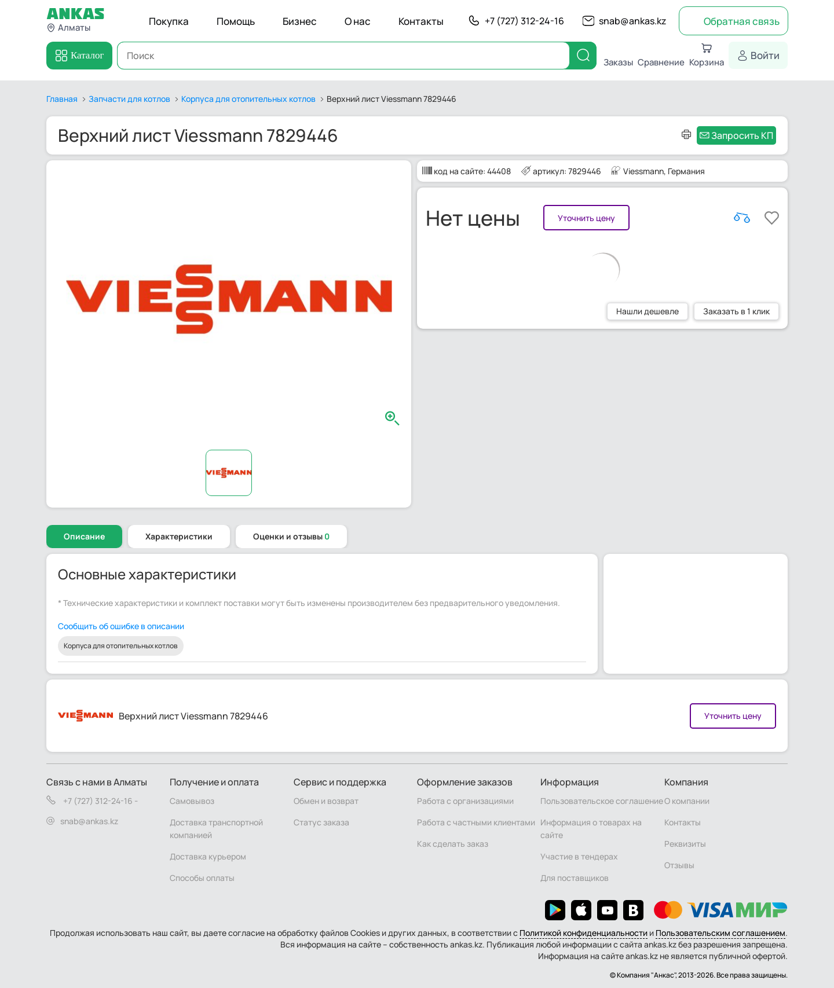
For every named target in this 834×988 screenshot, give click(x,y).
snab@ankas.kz (633, 20)
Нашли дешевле (647, 311)
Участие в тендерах (579, 856)
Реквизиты (685, 843)
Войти (765, 55)
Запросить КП (742, 135)
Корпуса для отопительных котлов (121, 646)
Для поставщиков (574, 877)
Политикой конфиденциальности (584, 932)
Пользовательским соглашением (720, 932)
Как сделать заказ (452, 843)
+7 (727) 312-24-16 (524, 20)
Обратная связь (742, 21)
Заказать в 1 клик (736, 311)
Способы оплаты (202, 877)
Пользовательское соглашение (601, 800)
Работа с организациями (465, 800)
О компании (686, 800)
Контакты (421, 21)
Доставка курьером (208, 856)
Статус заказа (321, 822)
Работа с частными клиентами (476, 822)
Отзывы (679, 865)
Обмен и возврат (326, 800)
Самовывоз (192, 800)
